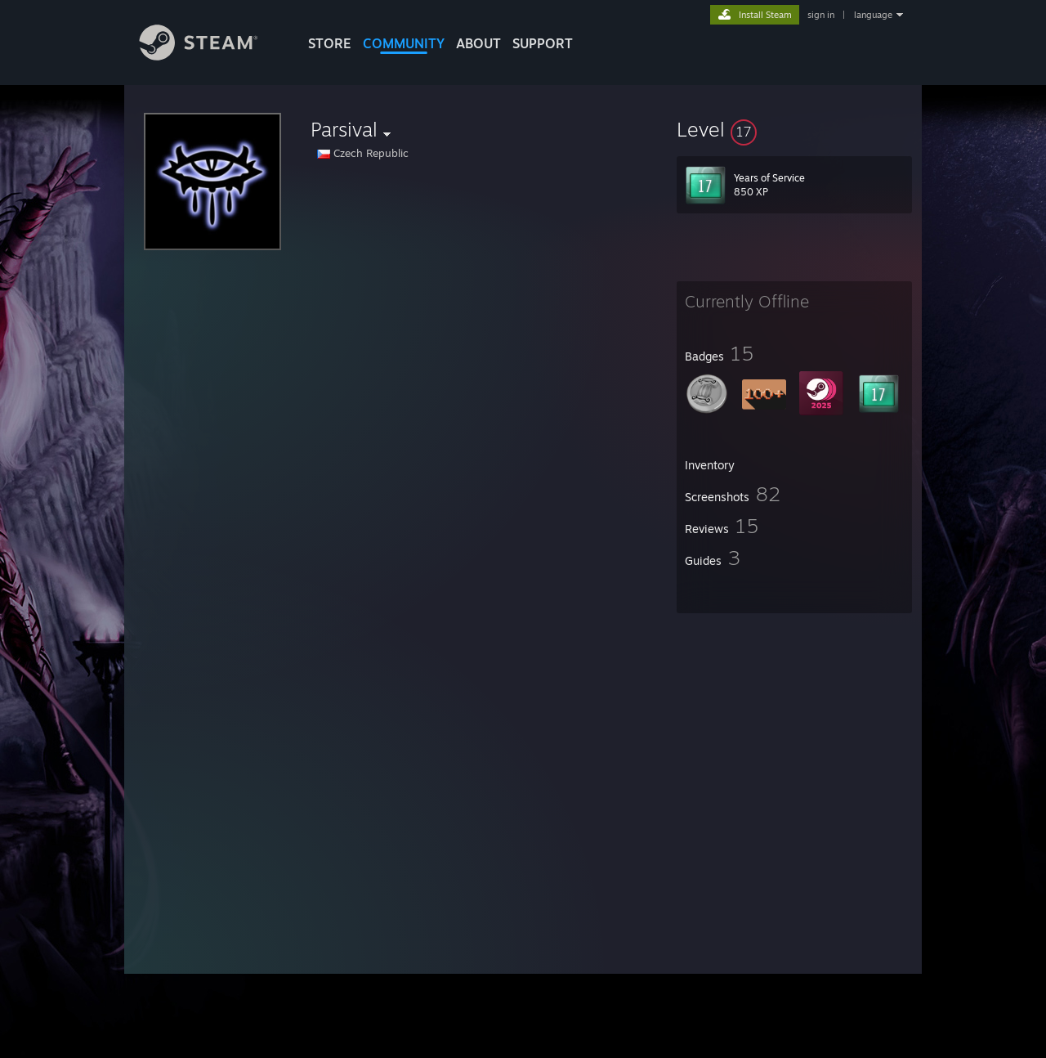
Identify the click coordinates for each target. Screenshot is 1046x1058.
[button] (794, 129)
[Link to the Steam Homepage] (211, 56)
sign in (820, 14)
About (478, 43)
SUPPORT (542, 43)
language (873, 14)
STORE (329, 43)
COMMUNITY (404, 43)
